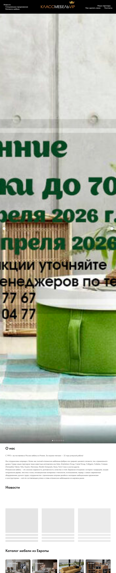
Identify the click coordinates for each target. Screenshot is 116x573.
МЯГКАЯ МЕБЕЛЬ (69, 563)
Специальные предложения (16, 7)
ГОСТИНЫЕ (13, 563)
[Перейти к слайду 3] (56, 440)
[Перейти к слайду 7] (63, 440)
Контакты (108, 8)
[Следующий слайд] (112, 228)
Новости (7, 5)
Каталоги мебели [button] (12, 9)
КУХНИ (91, 563)
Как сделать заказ (93, 8)
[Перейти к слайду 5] (59, 440)
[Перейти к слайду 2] (54, 440)
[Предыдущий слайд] (4, 228)
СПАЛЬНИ (39, 563)
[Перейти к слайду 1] (52, 440)
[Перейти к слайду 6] (61, 440)
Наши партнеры (104, 6)
